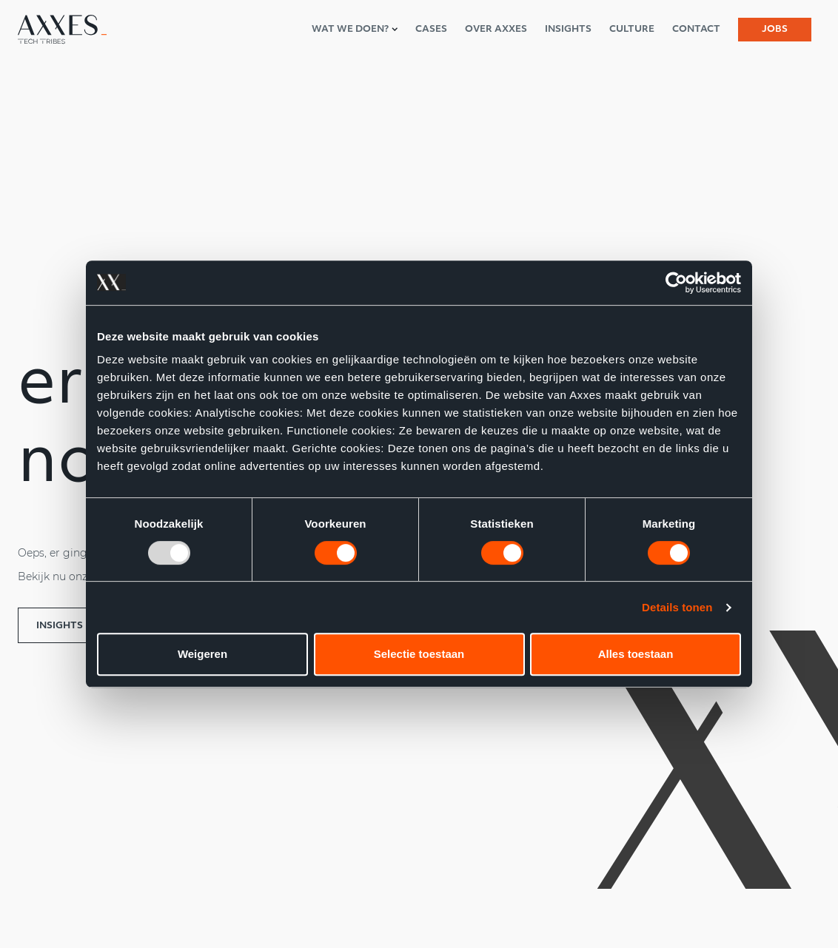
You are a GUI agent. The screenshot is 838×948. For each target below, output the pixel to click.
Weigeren (202, 654)
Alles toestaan (636, 654)
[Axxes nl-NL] (62, 29)
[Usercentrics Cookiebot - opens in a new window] (676, 283)
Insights (59, 626)
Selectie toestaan (419, 654)
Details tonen (677, 607)
